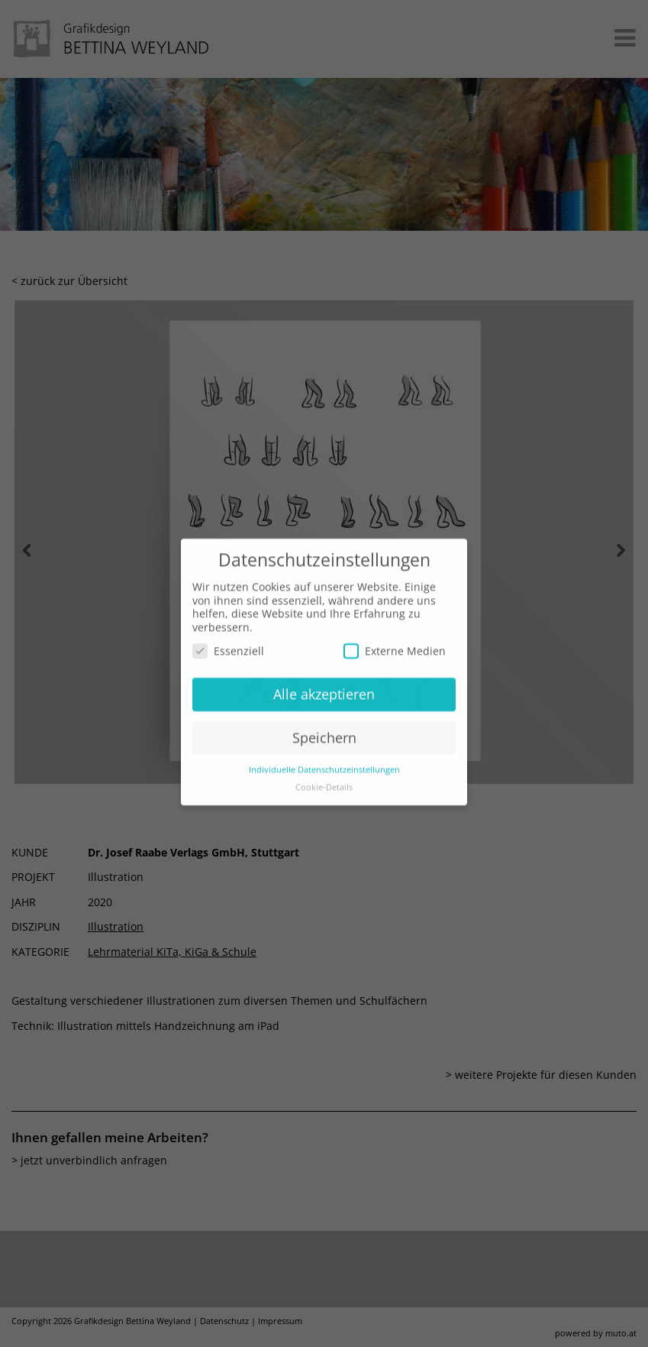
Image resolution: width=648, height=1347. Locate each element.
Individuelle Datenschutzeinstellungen (324, 755)
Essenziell (228, 637)
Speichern (324, 723)
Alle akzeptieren (324, 679)
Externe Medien (394, 637)
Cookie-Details (324, 772)
